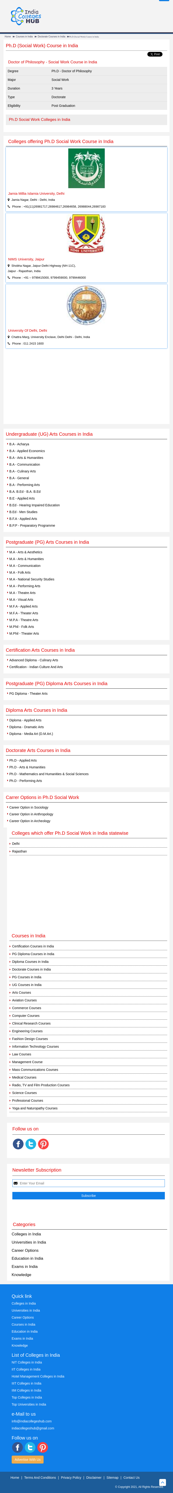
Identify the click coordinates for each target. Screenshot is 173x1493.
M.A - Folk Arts (20, 572)
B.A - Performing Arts (24, 485)
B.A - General (19, 478)
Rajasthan (19, 851)
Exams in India (25, 1266)
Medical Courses (24, 1077)
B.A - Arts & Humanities (26, 458)
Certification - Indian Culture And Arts (36, 667)
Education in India (27, 1258)
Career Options (25, 1250)
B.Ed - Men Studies (23, 512)
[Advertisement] (86, 389)
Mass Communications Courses (35, 1070)
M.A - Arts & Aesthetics (25, 552)
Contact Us (132, 1477)
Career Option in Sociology (28, 807)
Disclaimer (93, 1477)
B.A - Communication (24, 464)
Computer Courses (26, 1016)
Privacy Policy (71, 1477)
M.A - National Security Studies (31, 579)
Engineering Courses (27, 1031)
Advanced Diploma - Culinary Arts (33, 660)
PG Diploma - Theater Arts (28, 693)
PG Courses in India (26, 977)
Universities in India (29, 1242)
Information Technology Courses (35, 1046)
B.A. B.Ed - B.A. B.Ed (25, 491)
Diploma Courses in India (30, 962)
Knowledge (21, 1275)
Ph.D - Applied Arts (23, 760)
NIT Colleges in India (27, 1362)
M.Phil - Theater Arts (24, 633)
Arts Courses (21, 992)
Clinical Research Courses (31, 1023)
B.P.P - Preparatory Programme (32, 525)
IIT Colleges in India (26, 1369)
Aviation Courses (24, 1000)
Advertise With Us (28, 1459)
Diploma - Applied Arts (25, 720)
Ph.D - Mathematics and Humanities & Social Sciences (49, 774)
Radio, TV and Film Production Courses (40, 1085)
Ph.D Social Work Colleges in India (39, 119)
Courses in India (24, 36)
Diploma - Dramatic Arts (26, 727)
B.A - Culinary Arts (22, 471)
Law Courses (21, 1054)
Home (8, 36)
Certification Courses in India (33, 946)
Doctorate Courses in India (51, 36)
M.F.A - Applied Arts (23, 606)
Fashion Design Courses (30, 1039)
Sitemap (112, 1477)
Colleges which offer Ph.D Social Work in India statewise (70, 833)
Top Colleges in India (27, 1397)
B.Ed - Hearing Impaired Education (34, 505)
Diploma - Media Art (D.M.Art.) (31, 734)
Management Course (27, 1062)
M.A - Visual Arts (21, 599)
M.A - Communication (25, 566)
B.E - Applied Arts (22, 498)
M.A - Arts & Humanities (26, 559)
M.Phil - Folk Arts (21, 627)
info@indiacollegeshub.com (32, 1421)
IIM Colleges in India (26, 1390)
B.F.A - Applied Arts (23, 519)
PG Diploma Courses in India (33, 954)
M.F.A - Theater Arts (23, 613)
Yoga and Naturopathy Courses (35, 1108)
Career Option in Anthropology (31, 814)
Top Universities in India (29, 1404)
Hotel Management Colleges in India (38, 1376)
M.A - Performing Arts (24, 586)
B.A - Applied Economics (27, 451)
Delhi (16, 843)
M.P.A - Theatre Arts (23, 620)
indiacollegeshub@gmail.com (33, 1428)
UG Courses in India (27, 985)
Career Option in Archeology (29, 821)
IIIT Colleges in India (26, 1383)
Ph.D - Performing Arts (25, 781)
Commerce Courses (26, 1008)
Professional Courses (27, 1100)
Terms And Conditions (40, 1477)
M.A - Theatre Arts (22, 593)
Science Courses (24, 1093)
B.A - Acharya (19, 444)
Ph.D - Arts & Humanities (27, 767)
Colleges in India (26, 1234)
